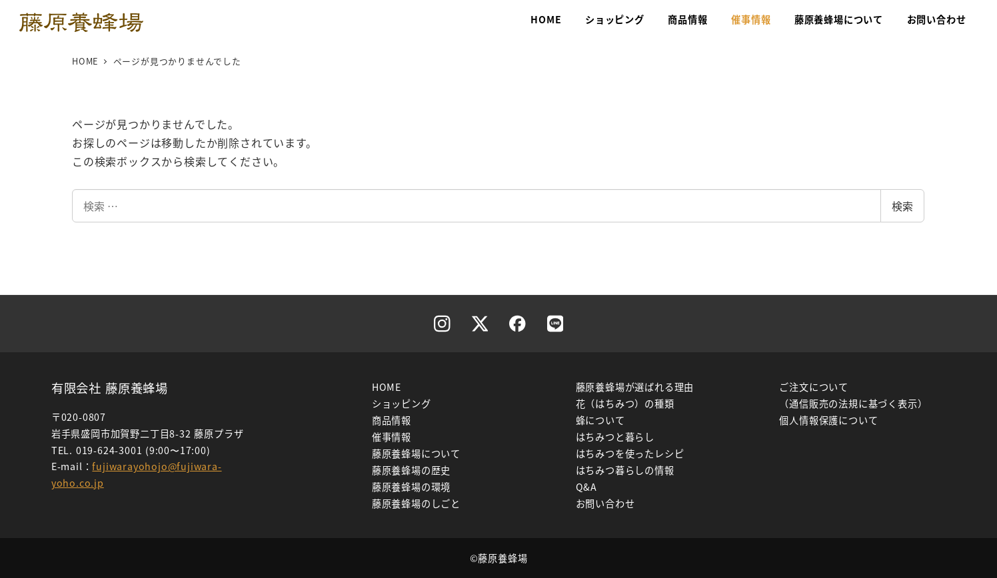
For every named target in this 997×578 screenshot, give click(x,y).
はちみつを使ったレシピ (630, 453)
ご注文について (813, 387)
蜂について (600, 420)
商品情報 (391, 420)
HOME (386, 387)
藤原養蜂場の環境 (411, 486)
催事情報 (391, 436)
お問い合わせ (605, 503)
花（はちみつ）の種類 (625, 403)
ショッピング (401, 403)
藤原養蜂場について (416, 453)
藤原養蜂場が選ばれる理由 (635, 387)
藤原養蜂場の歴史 (411, 470)
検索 (902, 206)
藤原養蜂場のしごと (416, 503)
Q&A (586, 486)
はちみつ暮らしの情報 (625, 470)
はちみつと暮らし (615, 436)
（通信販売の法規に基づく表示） (853, 403)
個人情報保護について (828, 420)
